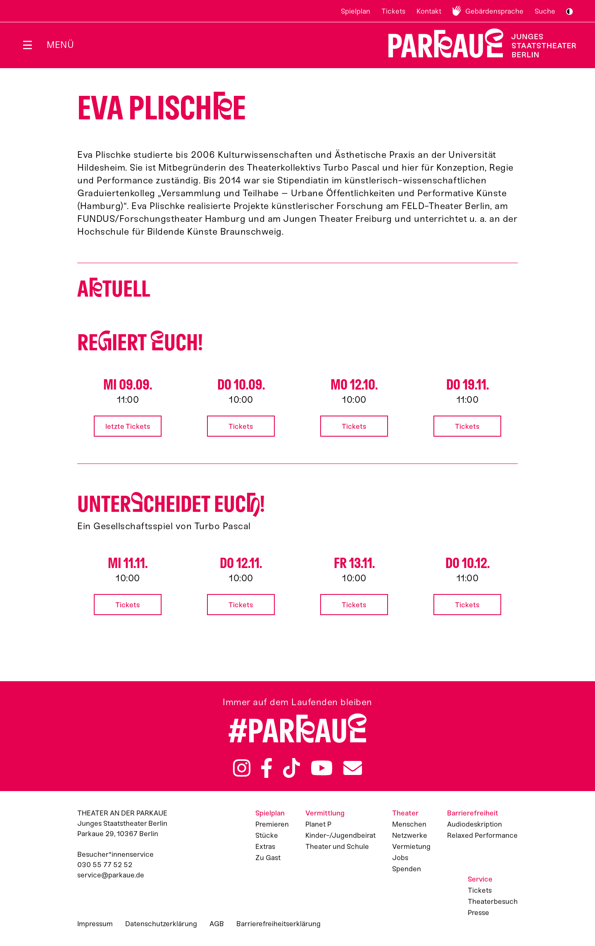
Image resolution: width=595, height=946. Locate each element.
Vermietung (411, 846)
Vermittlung (325, 813)
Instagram (241, 768)
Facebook (266, 768)
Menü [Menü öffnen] (60, 44)
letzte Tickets (127, 426)
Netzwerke (409, 835)
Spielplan (355, 11)
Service (480, 879)
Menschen (409, 824)
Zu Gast (268, 857)
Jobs (400, 857)
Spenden (406, 869)
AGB (216, 924)
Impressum (95, 924)
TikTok (291, 768)
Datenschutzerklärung (161, 924)
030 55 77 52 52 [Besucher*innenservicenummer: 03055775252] (104, 864)
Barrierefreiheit (472, 813)
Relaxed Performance (482, 835)
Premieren (272, 824)
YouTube (322, 768)
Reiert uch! (140, 342)
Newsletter (352, 768)
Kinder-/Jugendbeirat (340, 835)
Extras (265, 846)
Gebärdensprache (494, 11)
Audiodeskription (474, 824)
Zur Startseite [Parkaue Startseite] (477, 43)
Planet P (318, 824)
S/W (569, 11)
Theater (405, 813)
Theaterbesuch (493, 901)
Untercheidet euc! (171, 504)
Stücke (266, 835)
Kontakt (428, 11)
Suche (545, 11)
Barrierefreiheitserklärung (278, 924)
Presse (478, 912)
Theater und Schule (337, 846)
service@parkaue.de (110, 875)
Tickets (393, 11)
